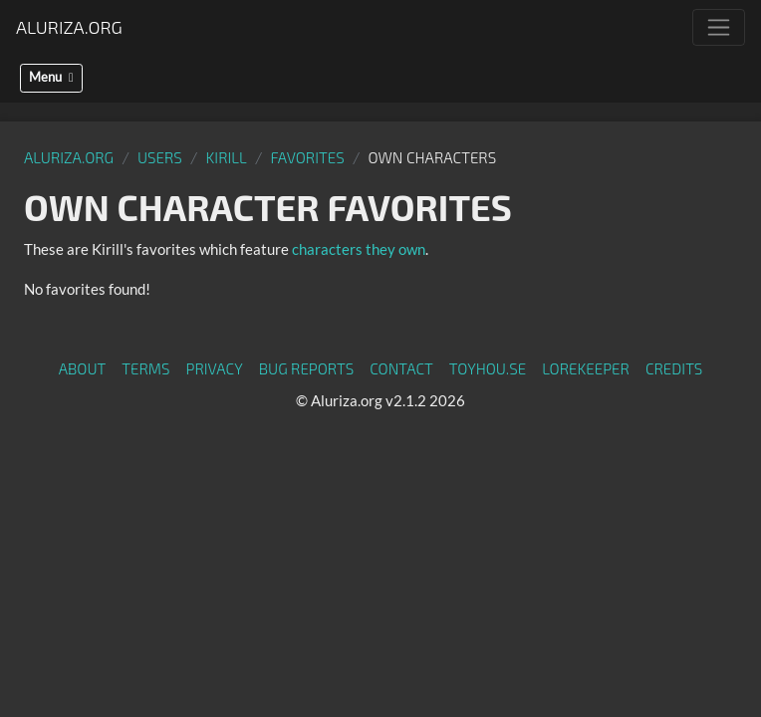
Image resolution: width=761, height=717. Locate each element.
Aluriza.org (69, 27)
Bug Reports (307, 368)
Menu (51, 77)
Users (159, 157)
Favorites (308, 157)
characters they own (358, 249)
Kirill (226, 157)
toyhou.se (487, 368)
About (83, 368)
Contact (401, 368)
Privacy (214, 368)
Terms (145, 368)
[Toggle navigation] (718, 27)
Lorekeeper (586, 368)
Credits (674, 368)
